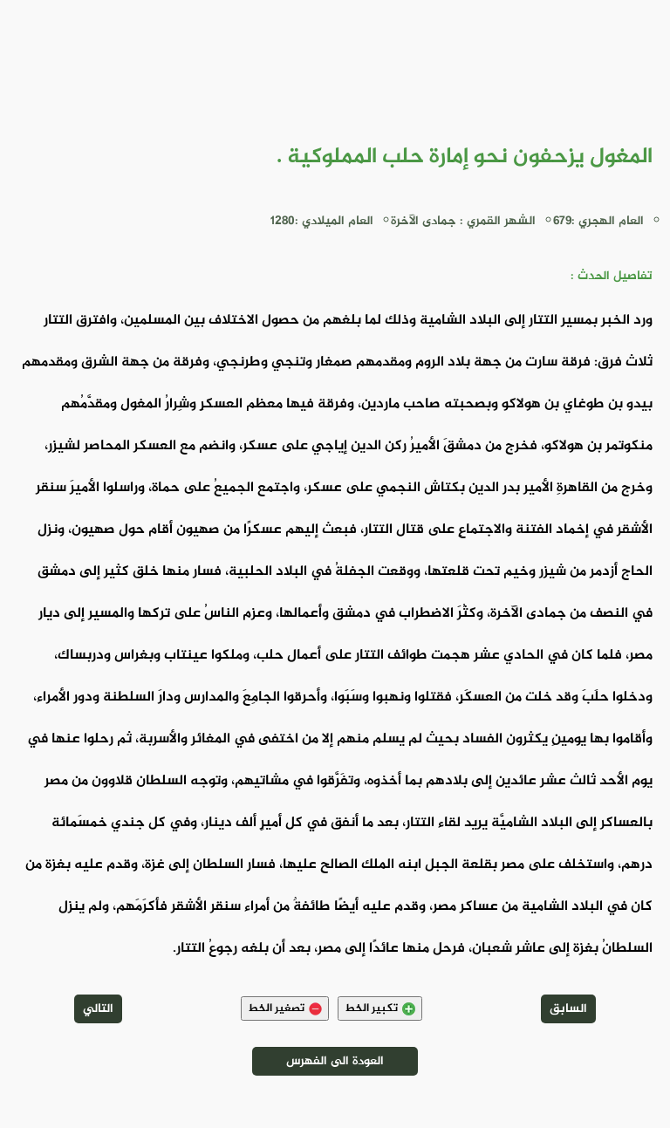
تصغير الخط (285, 1008)
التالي (98, 1009)
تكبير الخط (380, 1008)
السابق (568, 1009)
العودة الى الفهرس (335, 1061)
